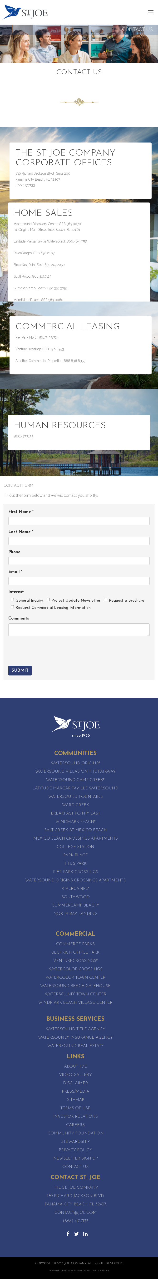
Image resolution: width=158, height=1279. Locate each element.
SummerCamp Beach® (75, 905)
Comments (18, 618)
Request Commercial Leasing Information (51, 607)
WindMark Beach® (75, 822)
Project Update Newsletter (73, 600)
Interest (16, 592)
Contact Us (75, 1167)
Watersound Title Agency (75, 1029)
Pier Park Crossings (75, 872)
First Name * (21, 512)
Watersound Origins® (75, 763)
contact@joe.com (75, 1213)
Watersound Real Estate (75, 1046)
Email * (15, 572)
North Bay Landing (75, 914)
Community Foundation (76, 1133)
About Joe (75, 1066)
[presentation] (44, 649)
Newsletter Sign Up (75, 1158)
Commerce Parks (75, 944)
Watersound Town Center (75, 994)
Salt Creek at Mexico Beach (75, 830)
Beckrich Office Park (75, 952)
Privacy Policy (75, 1150)
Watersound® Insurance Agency (75, 1038)
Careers (75, 1125)
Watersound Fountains (75, 797)
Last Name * (20, 532)
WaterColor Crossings (75, 969)
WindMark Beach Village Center (75, 1003)
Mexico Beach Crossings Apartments (75, 838)
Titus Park (75, 864)
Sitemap (75, 1100)
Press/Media (75, 1092)
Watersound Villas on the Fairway (75, 772)
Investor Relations (75, 1117)
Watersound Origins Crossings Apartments (75, 880)
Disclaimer (75, 1083)
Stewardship (75, 1142)
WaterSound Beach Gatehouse (75, 986)
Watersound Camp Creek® (75, 780)
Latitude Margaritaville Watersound (75, 788)
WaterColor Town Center (75, 978)
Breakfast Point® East (75, 813)
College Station (75, 847)
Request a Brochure (124, 600)
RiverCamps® (75, 889)
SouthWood (75, 897)
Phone (14, 552)
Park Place (75, 855)
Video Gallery (75, 1075)
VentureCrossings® (75, 961)
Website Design (59, 1270)
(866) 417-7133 (75, 1221)
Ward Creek (75, 805)
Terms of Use (75, 1108)
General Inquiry (27, 600)
